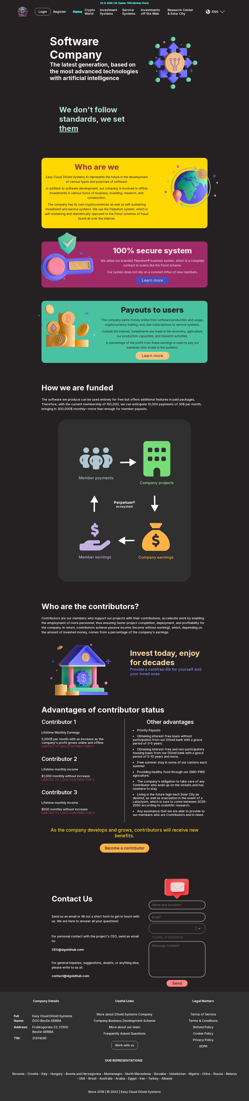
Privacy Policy (203, 1040)
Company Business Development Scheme (124, 1021)
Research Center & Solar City (180, 11)
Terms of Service (203, 1014)
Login (43, 11)
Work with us (124, 1045)
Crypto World (90, 11)
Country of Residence (167, 937)
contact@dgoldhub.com (70, 976)
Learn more (152, 280)
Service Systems (128, 11)
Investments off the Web (150, 11)
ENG (215, 12)
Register (59, 11)
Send (177, 983)
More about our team (124, 1027)
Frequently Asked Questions (125, 1033)
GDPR (203, 1046)
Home (77, 11)
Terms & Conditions (203, 1021)
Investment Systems (108, 11)
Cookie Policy (203, 1033)
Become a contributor (124, 848)
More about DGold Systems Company (124, 1014)
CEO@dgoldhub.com (68, 949)
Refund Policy (203, 1027)
